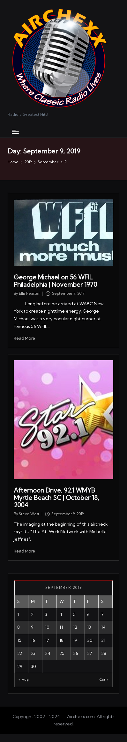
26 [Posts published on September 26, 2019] (75, 653)
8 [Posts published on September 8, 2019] (18, 627)
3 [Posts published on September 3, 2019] (46, 614)
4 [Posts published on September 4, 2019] (60, 614)
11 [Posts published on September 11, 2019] (61, 627)
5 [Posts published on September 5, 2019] (74, 614)
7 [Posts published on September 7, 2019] (102, 614)
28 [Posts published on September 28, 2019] (103, 653)
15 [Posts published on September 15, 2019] (19, 640)
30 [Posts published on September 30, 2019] (33, 666)
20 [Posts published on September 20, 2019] (90, 640)
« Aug (24, 680)
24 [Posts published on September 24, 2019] (47, 653)
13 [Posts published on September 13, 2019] (89, 627)
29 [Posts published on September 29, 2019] (19, 666)
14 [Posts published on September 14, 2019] (103, 627)
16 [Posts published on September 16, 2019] (33, 640)
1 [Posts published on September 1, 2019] (18, 614)
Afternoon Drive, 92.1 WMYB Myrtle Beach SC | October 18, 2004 (56, 497)
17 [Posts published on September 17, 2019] (47, 640)
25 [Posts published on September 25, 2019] (61, 653)
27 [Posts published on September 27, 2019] (89, 653)
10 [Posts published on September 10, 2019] (47, 627)
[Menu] (15, 131)
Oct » (104, 680)
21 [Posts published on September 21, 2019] (103, 640)
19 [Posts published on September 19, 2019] (75, 640)
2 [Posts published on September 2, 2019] (32, 614)
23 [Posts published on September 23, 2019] (33, 653)
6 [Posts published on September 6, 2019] (88, 614)
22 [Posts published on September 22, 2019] (19, 653)
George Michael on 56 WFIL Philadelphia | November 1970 (55, 280)
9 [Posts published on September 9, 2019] (32, 627)
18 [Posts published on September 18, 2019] (61, 640)
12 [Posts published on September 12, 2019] (75, 627)
